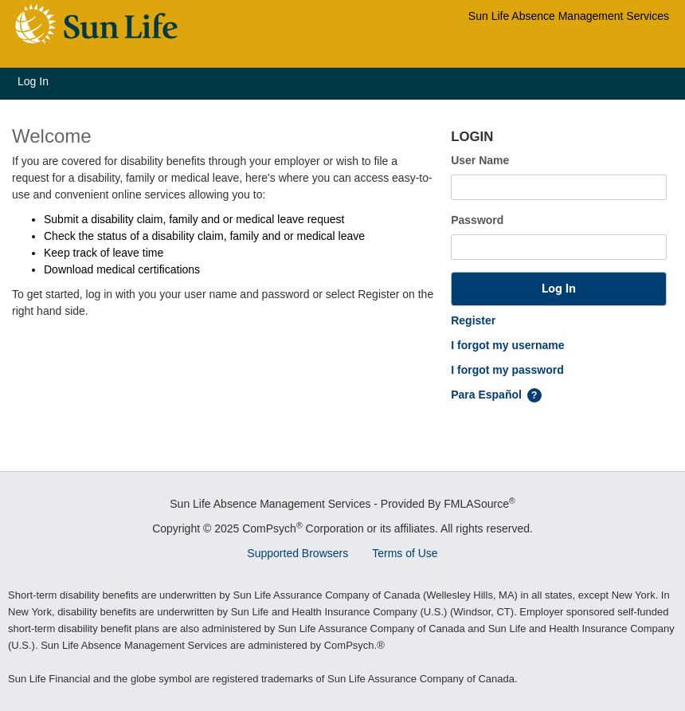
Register (473, 320)
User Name (480, 160)
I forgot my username (507, 345)
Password (477, 220)
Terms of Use (404, 553)
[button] (559, 289)
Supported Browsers (297, 553)
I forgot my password (507, 369)
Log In (33, 81)
